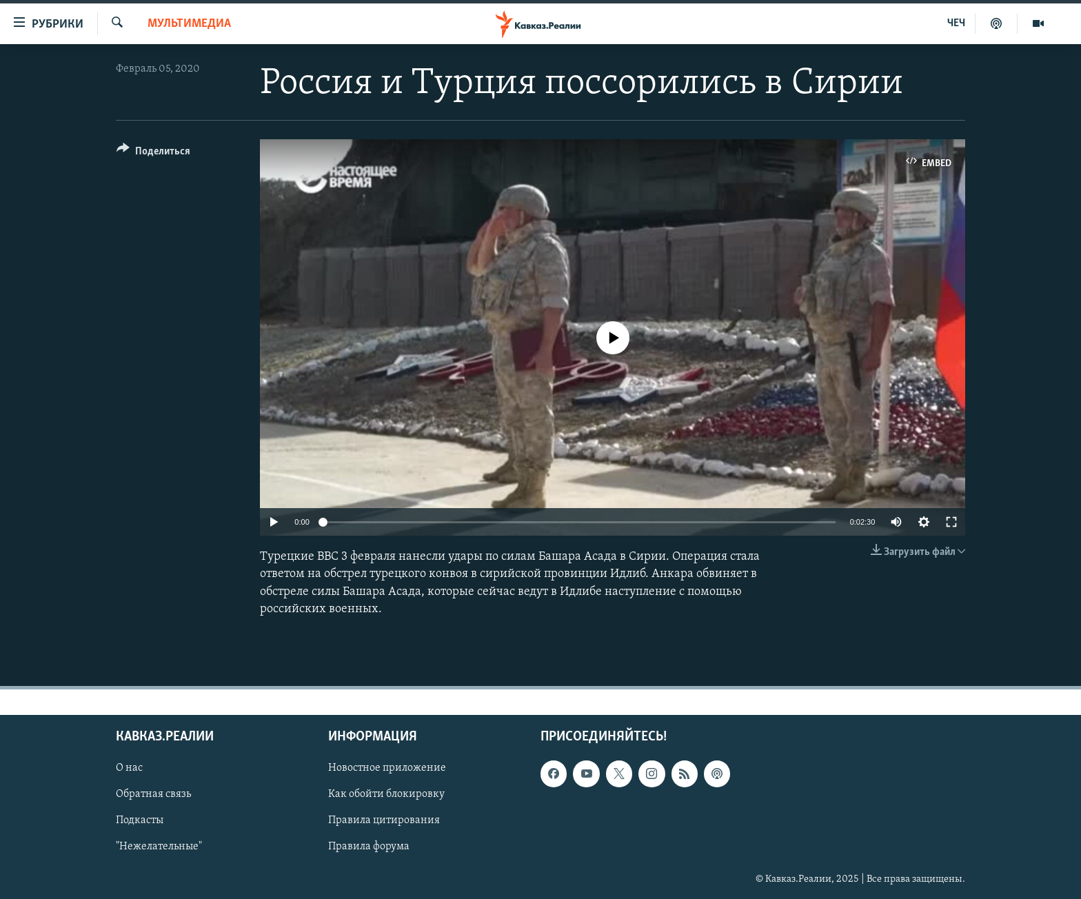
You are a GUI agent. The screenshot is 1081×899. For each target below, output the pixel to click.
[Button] (153, 153)
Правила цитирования (384, 820)
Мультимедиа (189, 23)
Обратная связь (153, 794)
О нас (129, 768)
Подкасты (139, 820)
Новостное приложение (387, 768)
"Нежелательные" (159, 847)
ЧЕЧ (956, 23)
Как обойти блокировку (386, 794)
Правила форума (369, 847)
